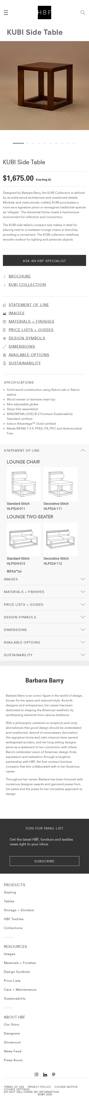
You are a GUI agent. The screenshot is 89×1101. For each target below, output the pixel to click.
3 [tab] (33, 139)
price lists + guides (24, 605)
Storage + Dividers (19, 910)
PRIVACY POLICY (39, 1087)
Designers (12, 1033)
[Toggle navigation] (6, 12)
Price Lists (12, 981)
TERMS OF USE (14, 1087)
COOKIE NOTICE (66, 1087)
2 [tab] (28, 139)
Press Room (13, 1060)
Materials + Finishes (24, 592)
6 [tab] (51, 139)
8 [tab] (63, 139)
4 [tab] (39, 139)
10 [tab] (74, 139)
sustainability (18, 655)
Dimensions (15, 630)
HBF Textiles (14, 919)
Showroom (12, 1042)
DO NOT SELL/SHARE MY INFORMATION (31, 1092)
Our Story (11, 1024)
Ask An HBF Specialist (44, 261)
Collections (13, 928)
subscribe (44, 861)
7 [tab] (57, 139)
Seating (10, 892)
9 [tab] (68, 139)
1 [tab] (15, 139)
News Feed (13, 1051)
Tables (9, 901)
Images (11, 579)
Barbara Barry (44, 681)
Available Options (22, 642)
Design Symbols (20, 617)
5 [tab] (45, 139)
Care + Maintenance (20, 989)
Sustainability (15, 998)
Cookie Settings (17, 1089)
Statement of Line (22, 450)
